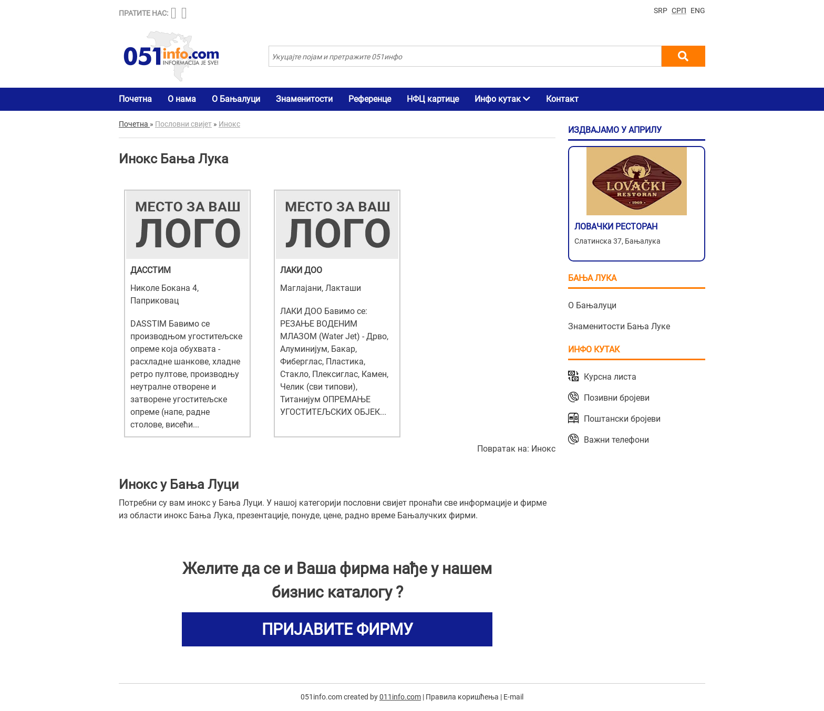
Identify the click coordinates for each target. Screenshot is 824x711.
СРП (679, 10)
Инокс (543, 449)
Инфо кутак (502, 99)
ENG (698, 10)
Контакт (562, 99)
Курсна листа (610, 377)
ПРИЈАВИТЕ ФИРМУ (337, 629)
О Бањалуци (236, 99)
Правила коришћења (462, 697)
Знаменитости (304, 99)
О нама (182, 99)
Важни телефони (616, 440)
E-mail (513, 697)
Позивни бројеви (617, 398)
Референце (369, 99)
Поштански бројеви (622, 419)
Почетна (135, 99)
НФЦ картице (433, 99)
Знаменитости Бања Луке (619, 326)
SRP (660, 10)
